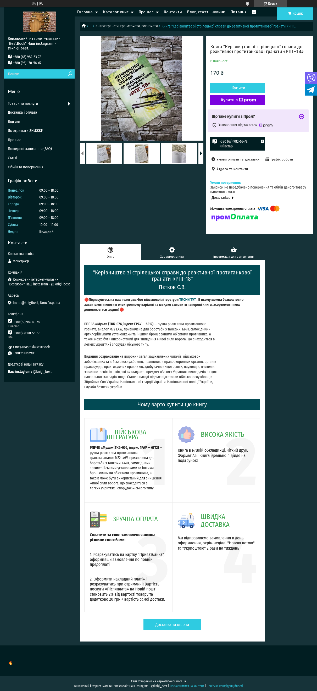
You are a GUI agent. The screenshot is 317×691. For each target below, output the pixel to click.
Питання (239, 12)
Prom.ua (180, 681)
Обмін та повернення (25, 167)
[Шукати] (70, 74)
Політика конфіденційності (225, 686)
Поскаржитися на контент (187, 686)
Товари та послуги (23, 103)
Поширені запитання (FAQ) (30, 148)
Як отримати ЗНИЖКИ (25, 130)
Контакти (173, 12)
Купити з (238, 100)
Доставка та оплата (172, 624)
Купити (238, 88)
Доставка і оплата (22, 112)
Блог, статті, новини (206, 12)
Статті (12, 158)
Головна (85, 12)
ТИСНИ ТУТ (187, 299)
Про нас (146, 12)
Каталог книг (115, 12)
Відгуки (14, 121)
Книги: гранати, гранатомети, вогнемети (127, 26)
